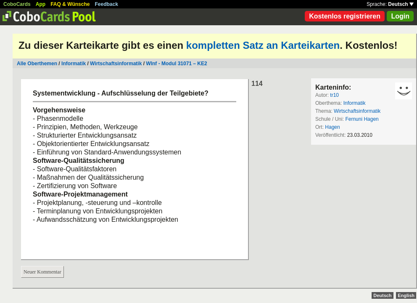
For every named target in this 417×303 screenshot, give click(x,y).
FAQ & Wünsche (70, 4)
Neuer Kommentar (42, 272)
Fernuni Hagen (361, 119)
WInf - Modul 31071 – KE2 (176, 63)
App (40, 4)
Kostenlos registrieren (344, 16)
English (406, 295)
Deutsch (401, 4)
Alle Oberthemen (37, 63)
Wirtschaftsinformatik (116, 63)
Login (400, 16)
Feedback (106, 4)
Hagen (332, 127)
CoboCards (17, 4)
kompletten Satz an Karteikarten (263, 45)
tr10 (334, 95)
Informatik (73, 63)
